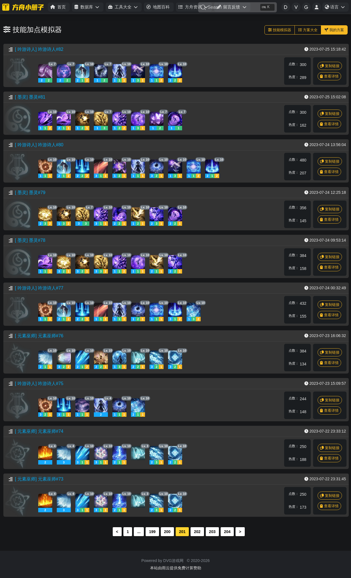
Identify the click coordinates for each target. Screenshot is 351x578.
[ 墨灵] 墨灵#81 (30, 97)
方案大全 (308, 30)
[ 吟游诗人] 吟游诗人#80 (39, 144)
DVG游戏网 (173, 560)
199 (152, 531)
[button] (87, 7)
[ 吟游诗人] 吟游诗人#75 (39, 383)
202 (197, 531)
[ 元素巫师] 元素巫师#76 (39, 335)
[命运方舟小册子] (24, 7)
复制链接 (329, 66)
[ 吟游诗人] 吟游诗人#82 (39, 49)
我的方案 (334, 30)
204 (227, 531)
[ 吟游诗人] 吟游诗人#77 (39, 288)
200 (167, 531)
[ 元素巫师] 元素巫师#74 (39, 431)
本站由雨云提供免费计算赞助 (175, 568)
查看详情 (329, 76)
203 (212, 531)
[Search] (237, 7)
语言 (337, 8)
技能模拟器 (279, 30)
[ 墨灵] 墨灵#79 (30, 192)
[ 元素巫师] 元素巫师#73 (39, 479)
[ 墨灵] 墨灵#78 (30, 240)
